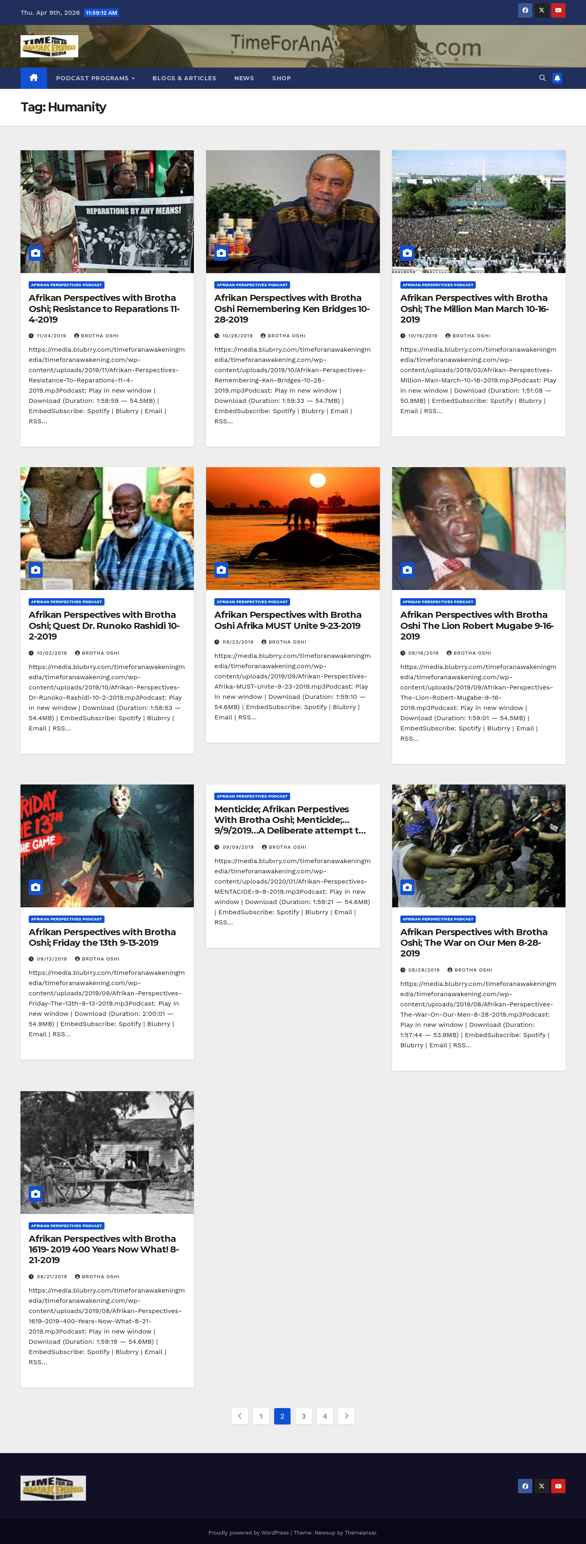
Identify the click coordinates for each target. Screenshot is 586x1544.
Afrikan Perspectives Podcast (66, 285)
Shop (281, 78)
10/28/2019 (239, 336)
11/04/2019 (52, 336)
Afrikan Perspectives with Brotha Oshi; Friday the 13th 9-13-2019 (102, 937)
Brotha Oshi (96, 336)
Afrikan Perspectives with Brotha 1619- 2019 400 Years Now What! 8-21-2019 (104, 1249)
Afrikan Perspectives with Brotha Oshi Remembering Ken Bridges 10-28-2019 (292, 308)
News (244, 78)
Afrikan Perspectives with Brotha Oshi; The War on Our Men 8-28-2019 (473, 943)
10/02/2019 (53, 653)
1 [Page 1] (260, 1416)
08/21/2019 (53, 1277)
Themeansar (360, 1530)
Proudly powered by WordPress (249, 1530)
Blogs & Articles (184, 78)
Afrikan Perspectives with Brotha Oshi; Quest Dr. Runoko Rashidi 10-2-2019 (104, 625)
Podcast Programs (93, 78)
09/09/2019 (239, 847)
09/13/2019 (53, 959)
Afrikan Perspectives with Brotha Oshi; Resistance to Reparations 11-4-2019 (104, 308)
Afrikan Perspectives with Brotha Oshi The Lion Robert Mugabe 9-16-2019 (477, 625)
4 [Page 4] (325, 1416)
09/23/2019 (239, 642)
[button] (542, 78)
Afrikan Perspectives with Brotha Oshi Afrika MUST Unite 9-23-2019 (287, 620)
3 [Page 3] (304, 1416)
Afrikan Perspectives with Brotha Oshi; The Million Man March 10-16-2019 (474, 308)
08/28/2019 (425, 970)
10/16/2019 (424, 336)
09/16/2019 (425, 653)
